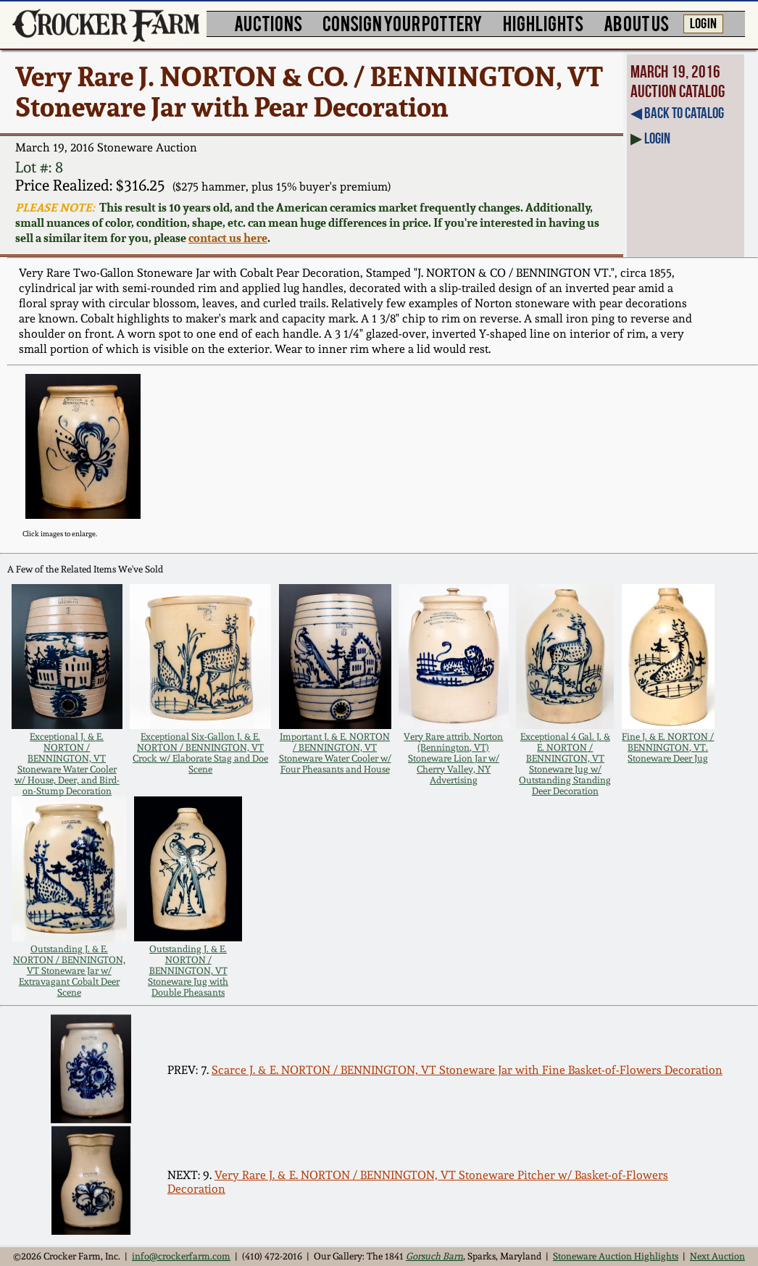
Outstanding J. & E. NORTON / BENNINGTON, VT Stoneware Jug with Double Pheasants (188, 971)
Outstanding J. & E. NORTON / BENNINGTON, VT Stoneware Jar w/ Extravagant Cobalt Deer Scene (69, 971)
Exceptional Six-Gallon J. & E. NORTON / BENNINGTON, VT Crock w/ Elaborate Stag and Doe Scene (200, 753)
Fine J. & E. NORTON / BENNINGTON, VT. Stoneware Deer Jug (668, 747)
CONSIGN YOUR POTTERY (402, 22)
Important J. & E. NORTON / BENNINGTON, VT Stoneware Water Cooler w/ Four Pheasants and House (335, 753)
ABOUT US (636, 22)
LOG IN (703, 22)
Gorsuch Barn (434, 1256)
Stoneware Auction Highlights (615, 1256)
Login (657, 138)
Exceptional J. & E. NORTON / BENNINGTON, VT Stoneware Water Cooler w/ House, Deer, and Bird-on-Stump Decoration (67, 763)
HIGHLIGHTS (543, 22)
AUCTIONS (268, 22)
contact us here (227, 238)
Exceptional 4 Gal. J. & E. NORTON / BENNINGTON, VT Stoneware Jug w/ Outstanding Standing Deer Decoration (565, 763)
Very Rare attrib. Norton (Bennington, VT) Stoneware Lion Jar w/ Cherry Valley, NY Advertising (453, 758)
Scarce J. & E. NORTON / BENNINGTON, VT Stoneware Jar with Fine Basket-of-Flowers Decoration (467, 1070)
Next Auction (717, 1256)
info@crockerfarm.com (181, 1256)
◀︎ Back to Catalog (677, 112)
